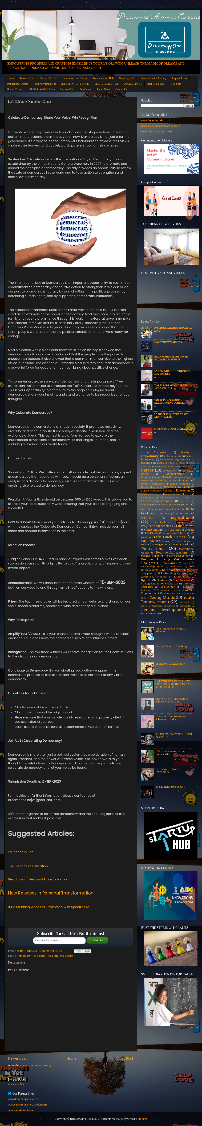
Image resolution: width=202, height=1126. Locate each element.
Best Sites (176, 83)
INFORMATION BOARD (75, 83)
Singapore (146, 573)
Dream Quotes (149, 487)
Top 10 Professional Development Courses (169, 401)
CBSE (181, 463)
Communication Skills (154, 477)
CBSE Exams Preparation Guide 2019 (173, 466)
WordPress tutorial (173, 593)
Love (177, 541)
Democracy (23, 955)
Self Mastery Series (176, 570)
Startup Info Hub (48, 78)
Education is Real (21, 852)
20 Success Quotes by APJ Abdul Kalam (171, 416)
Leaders (189, 529)
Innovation (182, 513)
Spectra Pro (166, 577)
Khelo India (153, 529)
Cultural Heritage (182, 477)
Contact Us (121, 89)
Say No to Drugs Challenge (173, 428)
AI (142, 453)
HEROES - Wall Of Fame (41, 89)
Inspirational (181, 517)
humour (171, 606)
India (50, 955)
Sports (146, 580)
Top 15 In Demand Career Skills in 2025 (171, 387)
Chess (144, 474)
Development (181, 480)
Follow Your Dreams (156, 501)
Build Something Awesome (175, 459)
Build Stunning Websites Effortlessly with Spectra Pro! (49, 907)
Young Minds (162, 597)
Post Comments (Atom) (37, 1065)
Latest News (103, 89)
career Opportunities (151, 606)
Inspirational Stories (156, 526)
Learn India (169, 533)
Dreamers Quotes (162, 490)
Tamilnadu (147, 587)
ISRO (188, 504)
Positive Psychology (177, 555)
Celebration (169, 470)
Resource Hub (26, 78)
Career (147, 470)
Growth (176, 504)
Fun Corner (86, 89)
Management (160, 544)
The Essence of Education (28, 866)
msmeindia (185, 606)
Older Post (124, 1058)
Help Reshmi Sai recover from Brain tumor (171, 358)
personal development (163, 609)
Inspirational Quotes (17, 83)
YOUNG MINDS (132, 83)
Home (11, 78)
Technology (167, 586)
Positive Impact (150, 555)
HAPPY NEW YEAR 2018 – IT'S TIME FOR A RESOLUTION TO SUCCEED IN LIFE (173, 684)
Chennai (186, 470)
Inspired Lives (179, 78)
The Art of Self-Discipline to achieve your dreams (171, 700)
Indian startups (159, 513)
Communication (174, 474)
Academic (160, 452)
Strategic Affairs (63, 955)
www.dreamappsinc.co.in (156, 120)
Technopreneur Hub (103, 78)
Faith (187, 497)
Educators (146, 494)
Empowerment (173, 494)
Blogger (142, 1118)
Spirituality (184, 576)
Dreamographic (127, 78)
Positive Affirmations (45, 83)
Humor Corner (14, 89)
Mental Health (181, 544)
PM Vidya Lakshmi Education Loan (173, 329)
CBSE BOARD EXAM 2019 (170, 663)
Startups (162, 580)
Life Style (148, 541)
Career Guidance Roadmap (171, 646)
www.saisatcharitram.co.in (157, 131)
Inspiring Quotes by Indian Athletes (171, 630)
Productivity (170, 563)
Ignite (144, 509)
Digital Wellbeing (180, 483)
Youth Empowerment (167, 599)
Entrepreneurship (169, 497)
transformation (150, 613)
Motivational (153, 548)
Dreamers (170, 487)
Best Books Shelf (156, 83)
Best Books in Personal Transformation (38, 879)
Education (183, 490)
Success (187, 583)
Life (182, 533)
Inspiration (149, 517)
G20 (182, 501)
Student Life (171, 583)
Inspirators (186, 526)
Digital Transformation (153, 484)
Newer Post (17, 1058)
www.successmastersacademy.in (160, 126)
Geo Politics (38, 955)
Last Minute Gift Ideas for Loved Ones (172, 372)
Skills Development (169, 573)
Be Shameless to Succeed (170, 786)
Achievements (172, 456)
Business (146, 462)
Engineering (147, 497)
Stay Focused (181, 580)
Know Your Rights (172, 530)
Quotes (186, 563)
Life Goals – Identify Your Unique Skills (170, 753)
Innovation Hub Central (75, 78)
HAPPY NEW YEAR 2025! (168, 342)
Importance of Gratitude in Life (165, 509)
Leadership (151, 533)
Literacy (166, 541)
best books (185, 602)
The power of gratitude (168, 590)
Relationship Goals (152, 566)
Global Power (160, 504)
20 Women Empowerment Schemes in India (171, 718)
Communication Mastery (154, 78)
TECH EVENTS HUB (106, 83)
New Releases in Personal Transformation (51, 893)
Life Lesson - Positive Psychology (168, 771)
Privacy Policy (16, 1084)
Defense (145, 480)
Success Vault (67, 89)
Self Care (176, 566)
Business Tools (165, 463)
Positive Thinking (155, 559)
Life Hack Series (169, 537)
